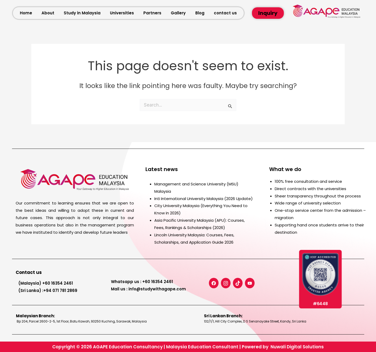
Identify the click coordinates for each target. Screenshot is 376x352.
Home (26, 13)
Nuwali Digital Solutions (297, 347)
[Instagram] (226, 283)
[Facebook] (214, 283)
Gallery (178, 13)
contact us (225, 13)
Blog (199, 13)
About (48, 13)
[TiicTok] (238, 283)
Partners (152, 13)
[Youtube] (250, 283)
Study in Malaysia (82, 13)
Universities (122, 13)
